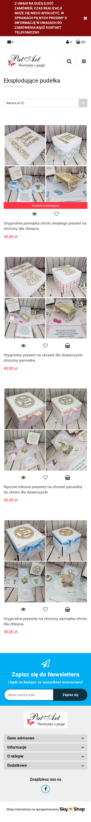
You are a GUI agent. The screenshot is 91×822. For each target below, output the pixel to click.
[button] (80, 42)
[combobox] (45, 103)
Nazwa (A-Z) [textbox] (15, 103)
